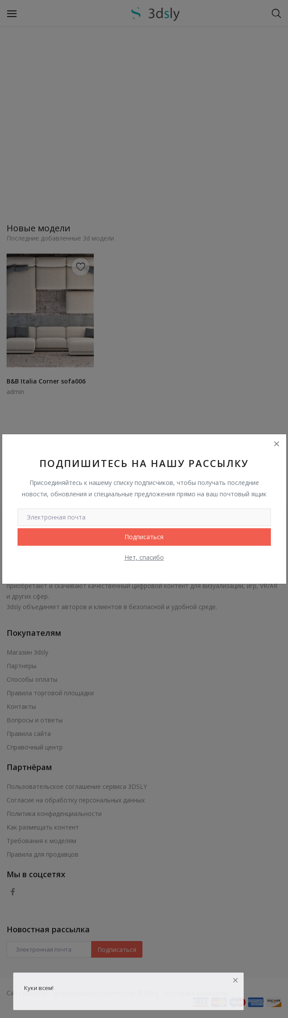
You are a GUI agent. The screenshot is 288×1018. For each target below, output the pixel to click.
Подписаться (144, 537)
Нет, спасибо (144, 557)
